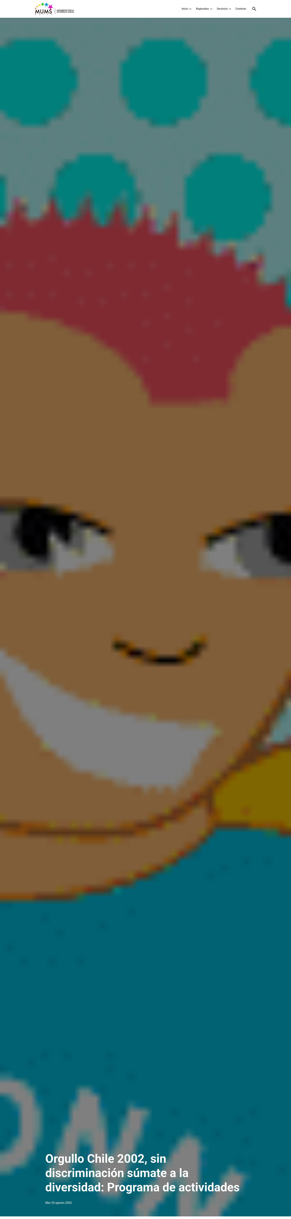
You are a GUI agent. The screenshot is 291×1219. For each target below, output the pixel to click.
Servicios (222, 8)
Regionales (202, 8)
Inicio (185, 8)
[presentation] (190, 9)
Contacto (241, 8)
